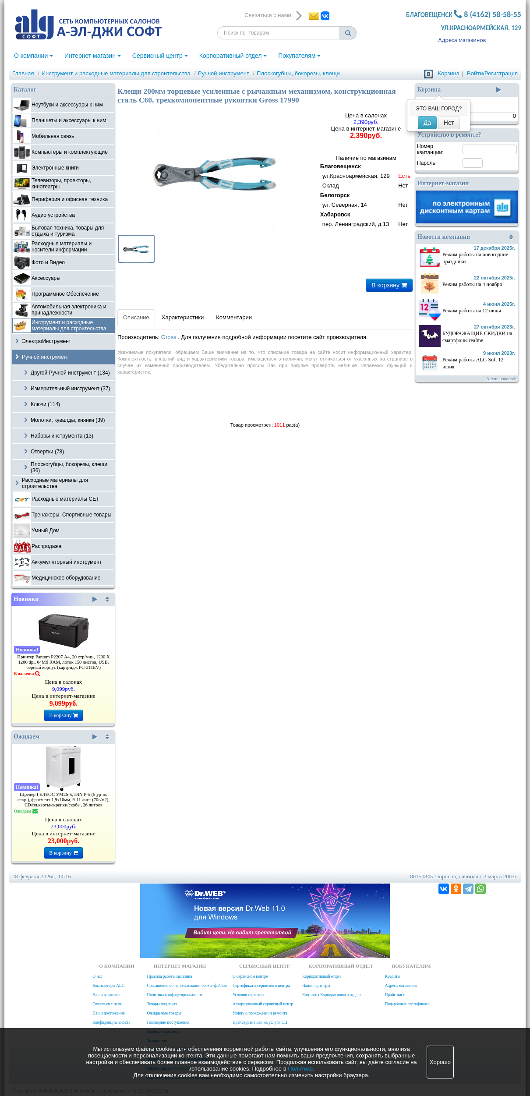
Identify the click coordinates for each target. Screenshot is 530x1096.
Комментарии (234, 317)
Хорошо (440, 1062)
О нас (97, 976)
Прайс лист (395, 995)
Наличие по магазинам (366, 192)
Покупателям (299, 55)
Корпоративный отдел (233, 55)
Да (427, 122)
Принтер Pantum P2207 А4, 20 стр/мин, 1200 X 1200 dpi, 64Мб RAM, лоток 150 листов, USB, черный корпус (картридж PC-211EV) (63, 662)
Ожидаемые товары (164, 1013)
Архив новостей (501, 378)
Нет (449, 122)
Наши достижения (108, 1013)
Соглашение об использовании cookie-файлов (186, 985)
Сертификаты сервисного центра (261, 985)
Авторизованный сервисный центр (263, 1004)
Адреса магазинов (462, 40)
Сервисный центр (160, 55)
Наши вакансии (106, 995)
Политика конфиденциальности (174, 995)
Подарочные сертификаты (408, 1004)
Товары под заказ (162, 1004)
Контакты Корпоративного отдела (331, 995)
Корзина (448, 73)
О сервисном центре (250, 976)
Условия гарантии (248, 995)
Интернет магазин (92, 55)
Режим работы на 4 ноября (472, 284)
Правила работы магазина (169, 976)
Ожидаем (55, 736)
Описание (136, 317)
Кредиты (392, 976)
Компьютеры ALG (108, 985)
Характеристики (183, 317)
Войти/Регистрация (492, 73)
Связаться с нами (107, 1004)
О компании (33, 55)
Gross (169, 337)
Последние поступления (168, 1022)
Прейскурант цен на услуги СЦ (260, 1022)
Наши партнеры (316, 985)
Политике (300, 1068)
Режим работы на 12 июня (471, 311)
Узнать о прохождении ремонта (260, 1013)
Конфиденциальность (111, 1022)
